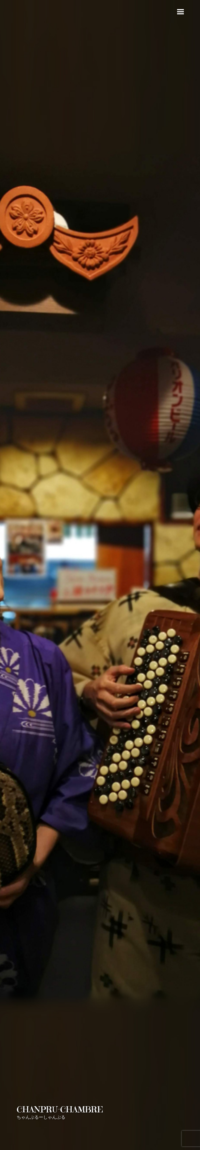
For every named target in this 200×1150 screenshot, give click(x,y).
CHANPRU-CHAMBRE (60, 1109)
